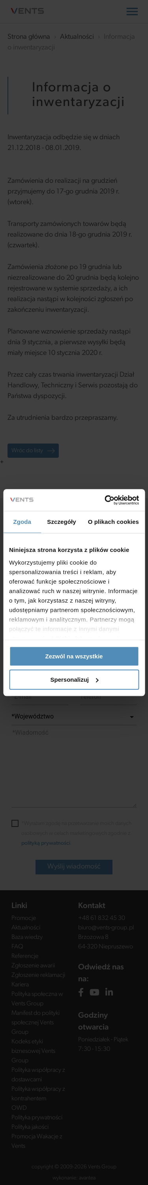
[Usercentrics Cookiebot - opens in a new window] (105, 500)
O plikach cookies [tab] (113, 521)
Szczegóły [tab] (61, 521)
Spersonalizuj (74, 679)
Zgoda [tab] (22, 521)
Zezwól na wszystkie (74, 656)
